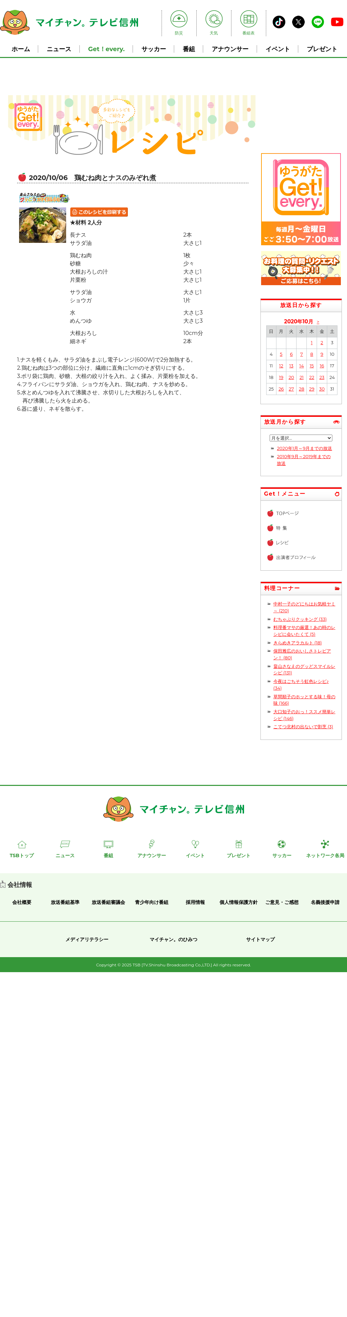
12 (281, 365)
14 (301, 365)
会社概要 (21, 902)
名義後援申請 (325, 902)
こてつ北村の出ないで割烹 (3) (303, 726)
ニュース (59, 49)
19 (281, 377)
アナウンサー (230, 49)
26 (281, 389)
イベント (278, 49)
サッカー (153, 49)
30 (322, 389)
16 (322, 365)
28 (301, 389)
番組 (189, 49)
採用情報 (195, 902)
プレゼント (322, 49)
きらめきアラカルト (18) (297, 642)
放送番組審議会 (108, 902)
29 (311, 389)
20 (291, 377)
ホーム (21, 49)
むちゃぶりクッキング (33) (300, 619)
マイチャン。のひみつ (173, 939)
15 (312, 365)
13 (291, 365)
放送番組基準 (65, 902)
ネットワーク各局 (325, 855)
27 (291, 389)
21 (302, 377)
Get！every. (106, 49)
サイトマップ (260, 939)
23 (322, 377)
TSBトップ (21, 855)
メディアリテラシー (86, 939)
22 (311, 377)
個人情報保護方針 (239, 902)
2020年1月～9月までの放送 (304, 448)
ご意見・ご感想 (282, 902)
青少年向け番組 (151, 902)
